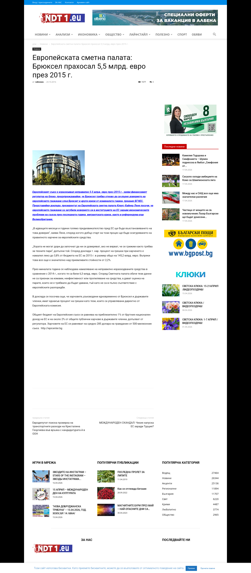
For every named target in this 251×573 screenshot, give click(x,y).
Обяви (197, 34)
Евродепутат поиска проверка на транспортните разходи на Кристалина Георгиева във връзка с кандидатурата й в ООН (58, 428)
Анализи (64, 34)
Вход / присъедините (42, 2)
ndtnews (39, 82)
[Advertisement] (93, 110)
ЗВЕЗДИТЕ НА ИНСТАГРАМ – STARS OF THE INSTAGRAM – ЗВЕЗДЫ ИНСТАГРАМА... (69, 475)
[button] (214, 34)
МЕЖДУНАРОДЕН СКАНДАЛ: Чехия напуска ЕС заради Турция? (126, 424)
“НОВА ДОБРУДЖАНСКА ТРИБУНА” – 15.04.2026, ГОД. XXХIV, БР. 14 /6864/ (69, 510)
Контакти (69, 2)
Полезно (163, 34)
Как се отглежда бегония (131, 488)
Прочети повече (207, 568)
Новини (43, 34)
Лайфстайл (139, 34)
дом (34, 44)
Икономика (89, 34)
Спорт (182, 34)
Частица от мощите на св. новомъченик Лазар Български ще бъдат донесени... (200, 213)
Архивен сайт (83, 2)
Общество (114, 34)
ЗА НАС (58, 2)
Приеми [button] (191, 568)
